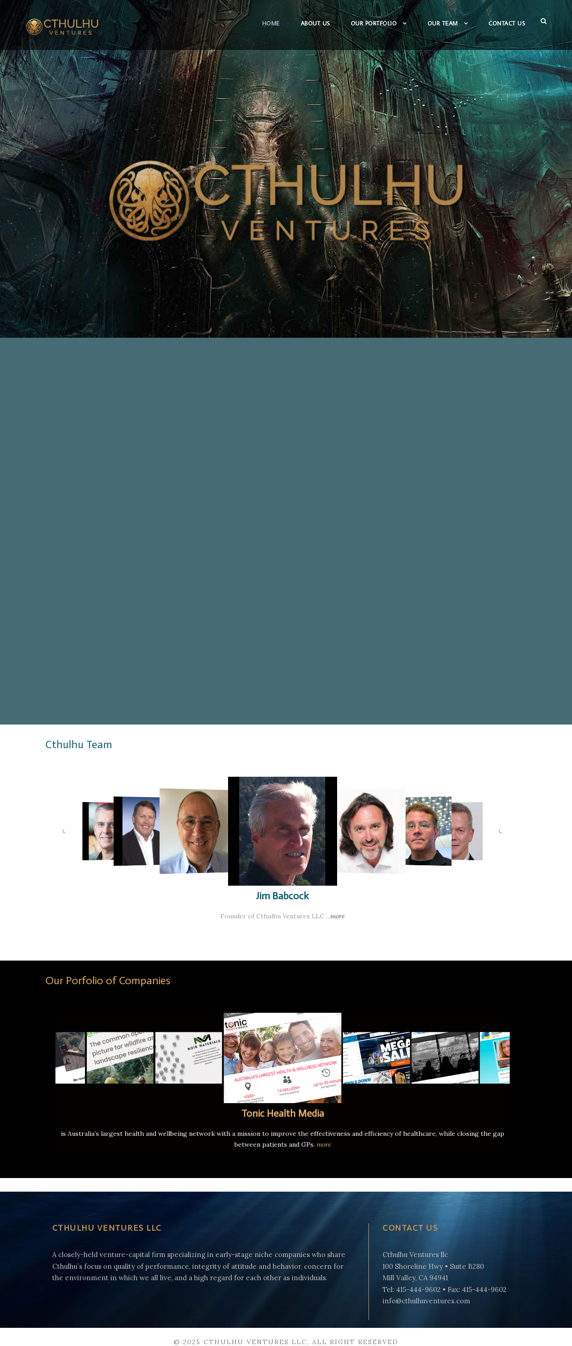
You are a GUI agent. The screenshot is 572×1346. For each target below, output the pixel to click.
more (329, 905)
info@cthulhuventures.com (420, 1290)
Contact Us (504, 23)
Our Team (436, 23)
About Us (300, 23)
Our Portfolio (364, 23)
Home (253, 23)
